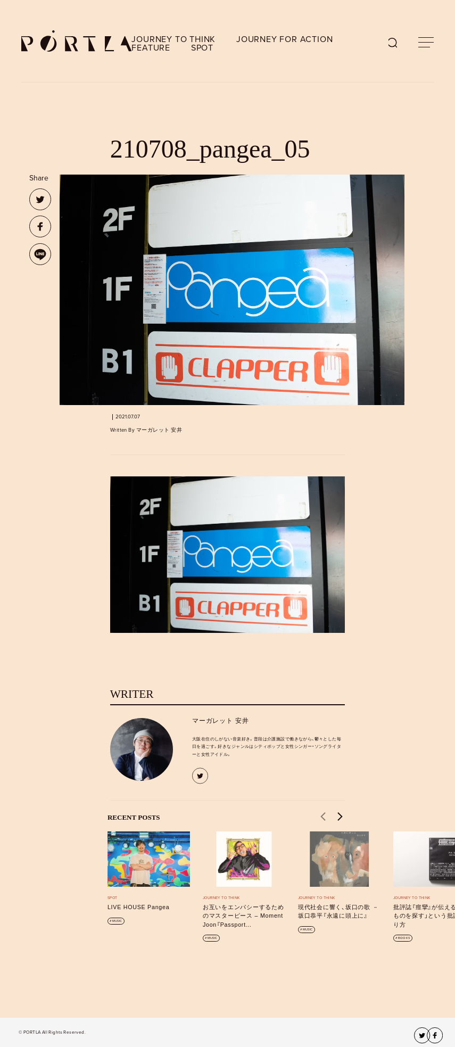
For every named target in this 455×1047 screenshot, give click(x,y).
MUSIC (117, 921)
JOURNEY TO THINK (173, 39)
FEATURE (150, 48)
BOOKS (404, 938)
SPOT (202, 48)
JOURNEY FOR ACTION (284, 39)
